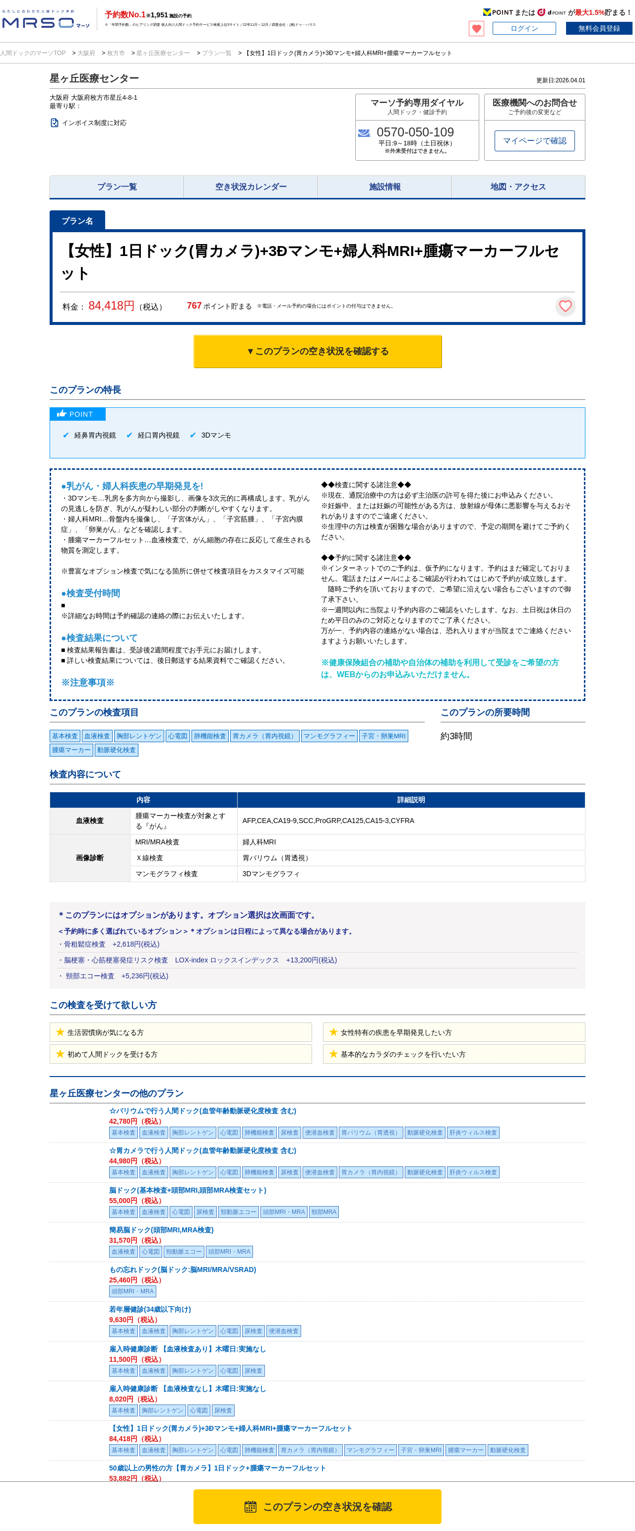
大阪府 (86, 53)
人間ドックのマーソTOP (33, 53)
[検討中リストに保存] (565, 306)
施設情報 (385, 187)
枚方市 (116, 53)
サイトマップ (617, 1451)
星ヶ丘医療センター (163, 53)
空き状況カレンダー (251, 187)
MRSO (34, 1459)
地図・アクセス (518, 187)
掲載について (572, 1451)
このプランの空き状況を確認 (327, 1506)
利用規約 (306, 1451)
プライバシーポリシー (356, 1451)
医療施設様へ (133, 1425)
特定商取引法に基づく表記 (431, 1451)
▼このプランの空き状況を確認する (317, 351)
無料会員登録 (599, 28)
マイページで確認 (535, 140)
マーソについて (263, 1451)
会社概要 (533, 1451)
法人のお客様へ (35, 1425)
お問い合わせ (494, 1451)
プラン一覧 (217, 53)
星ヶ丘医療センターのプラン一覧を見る (116, 1306)
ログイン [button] (524, 28)
